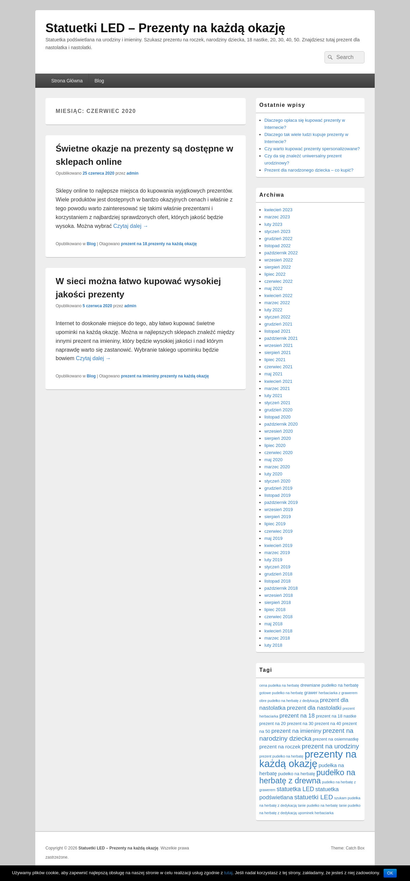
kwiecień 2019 (278, 545)
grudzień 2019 (278, 488)
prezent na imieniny (140, 376)
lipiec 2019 (274, 523)
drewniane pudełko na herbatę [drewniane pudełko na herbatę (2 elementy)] (329, 685)
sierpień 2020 (277, 438)
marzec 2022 (277, 302)
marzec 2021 (277, 388)
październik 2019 (281, 502)
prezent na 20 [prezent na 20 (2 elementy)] (272, 723)
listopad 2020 (277, 416)
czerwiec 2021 (278, 366)
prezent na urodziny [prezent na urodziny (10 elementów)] (330, 746)
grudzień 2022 (278, 238)
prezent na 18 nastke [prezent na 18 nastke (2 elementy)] (336, 716)
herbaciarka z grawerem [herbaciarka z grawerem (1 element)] (338, 693)
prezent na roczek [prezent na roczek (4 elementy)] (279, 746)
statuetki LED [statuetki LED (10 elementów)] (313, 797)
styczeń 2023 (277, 231)
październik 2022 (281, 252)
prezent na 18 (134, 243)
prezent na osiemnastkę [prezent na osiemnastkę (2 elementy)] (335, 739)
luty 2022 (273, 309)
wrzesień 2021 (278, 345)
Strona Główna (67, 80)
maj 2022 (273, 288)
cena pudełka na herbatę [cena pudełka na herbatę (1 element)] (279, 685)
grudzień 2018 (278, 573)
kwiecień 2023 (278, 209)
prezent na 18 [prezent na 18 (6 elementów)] (297, 715)
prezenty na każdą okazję (172, 243)
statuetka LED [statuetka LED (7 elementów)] (295, 789)
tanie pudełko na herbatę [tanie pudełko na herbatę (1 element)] (318, 805)
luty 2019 (273, 559)
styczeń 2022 (277, 316)
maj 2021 (273, 373)
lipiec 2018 (274, 609)
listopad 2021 (277, 331)
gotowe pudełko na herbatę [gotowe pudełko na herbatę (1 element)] (281, 693)
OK (390, 873)
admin (132, 173)
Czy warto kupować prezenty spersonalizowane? (312, 148)
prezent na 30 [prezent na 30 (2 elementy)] (300, 723)
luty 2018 (273, 645)
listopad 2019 (277, 495)
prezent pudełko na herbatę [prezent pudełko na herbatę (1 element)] (281, 756)
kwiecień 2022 (278, 295)
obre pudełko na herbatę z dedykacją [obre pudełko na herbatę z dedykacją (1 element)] (289, 701)
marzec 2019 (277, 552)
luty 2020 (273, 473)
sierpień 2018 (277, 602)
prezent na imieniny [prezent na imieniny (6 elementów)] (296, 731)
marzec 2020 (277, 466)
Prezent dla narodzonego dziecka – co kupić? (308, 170)
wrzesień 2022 (278, 259)
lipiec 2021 (274, 359)
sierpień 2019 (277, 516)
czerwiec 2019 (278, 531)
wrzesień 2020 (278, 431)
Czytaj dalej (130, 226)
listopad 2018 (277, 581)
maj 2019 (273, 538)
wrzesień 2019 (278, 509)
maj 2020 (273, 459)
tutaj (228, 872)
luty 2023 (273, 224)
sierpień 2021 (277, 352)
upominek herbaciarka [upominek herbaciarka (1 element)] (316, 813)
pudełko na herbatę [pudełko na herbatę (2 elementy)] (296, 773)
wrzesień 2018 (278, 595)
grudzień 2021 (278, 324)
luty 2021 (273, 395)
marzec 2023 (277, 216)
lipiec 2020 (274, 445)
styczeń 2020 (277, 481)
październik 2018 (281, 588)
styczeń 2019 (277, 566)
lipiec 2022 (274, 274)
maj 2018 (273, 623)
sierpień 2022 (277, 267)
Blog (99, 80)
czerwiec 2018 (278, 616)
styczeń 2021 (277, 402)
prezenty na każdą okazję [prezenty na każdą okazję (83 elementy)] (308, 758)
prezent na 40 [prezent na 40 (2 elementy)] (328, 723)
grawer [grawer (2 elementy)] (310, 692)
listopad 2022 (277, 245)
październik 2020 (281, 424)
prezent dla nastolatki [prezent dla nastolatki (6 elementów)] (314, 708)
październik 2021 (281, 338)
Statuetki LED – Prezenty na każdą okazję (165, 28)
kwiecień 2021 (278, 381)
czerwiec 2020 (278, 452)
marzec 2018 (277, 638)
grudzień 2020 (278, 409)
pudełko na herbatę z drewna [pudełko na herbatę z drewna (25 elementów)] (307, 776)
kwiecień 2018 (278, 630)
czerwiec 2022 (278, 281)
